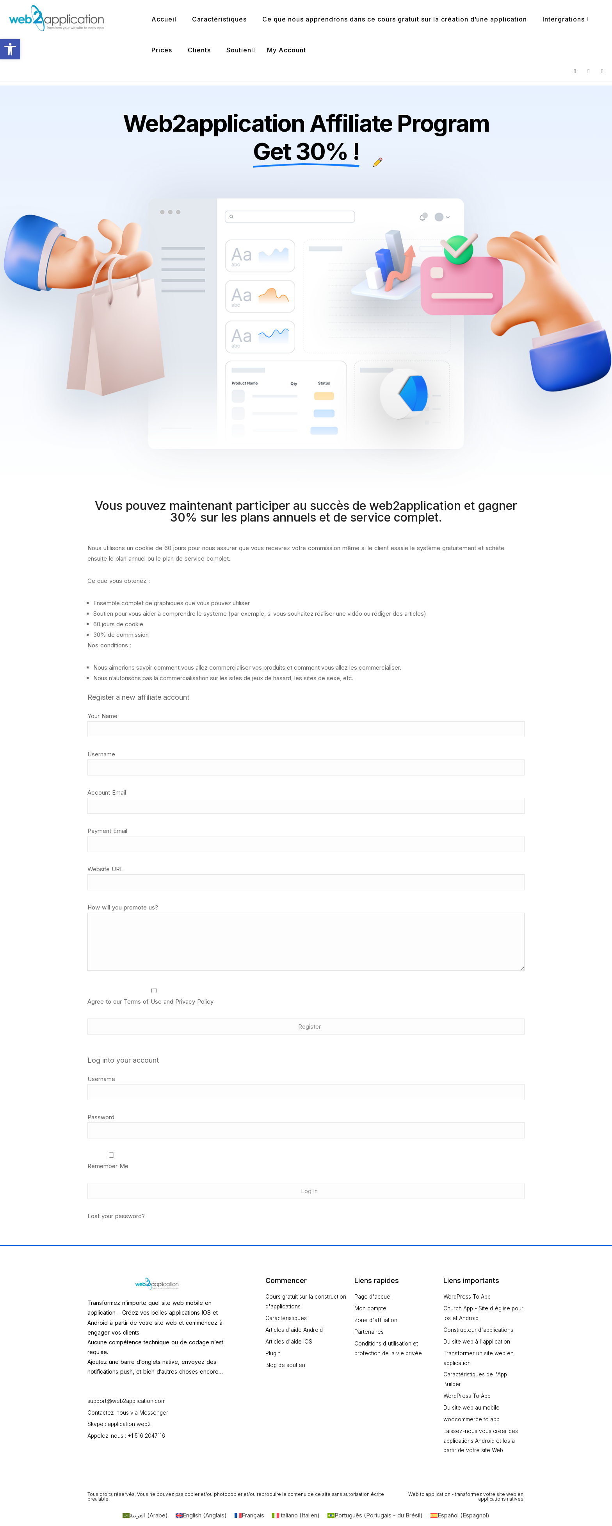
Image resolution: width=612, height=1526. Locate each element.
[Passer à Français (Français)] (249, 1517)
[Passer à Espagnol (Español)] (460, 1517)
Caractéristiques (219, 19)
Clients (199, 50)
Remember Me (111, 1161)
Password (100, 1117)
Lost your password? (116, 1216)
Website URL (105, 869)
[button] (10, 49)
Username (101, 754)
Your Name (102, 716)
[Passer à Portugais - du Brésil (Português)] (375, 1517)
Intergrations (564, 19)
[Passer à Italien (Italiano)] (296, 1517)
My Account (286, 50)
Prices (161, 50)
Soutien (238, 50)
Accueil (163, 19)
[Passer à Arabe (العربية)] (145, 1517)
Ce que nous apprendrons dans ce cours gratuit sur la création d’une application (394, 19)
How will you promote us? (122, 907)
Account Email (106, 792)
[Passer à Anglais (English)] (201, 1517)
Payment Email (107, 830)
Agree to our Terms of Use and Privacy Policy (150, 1001)
